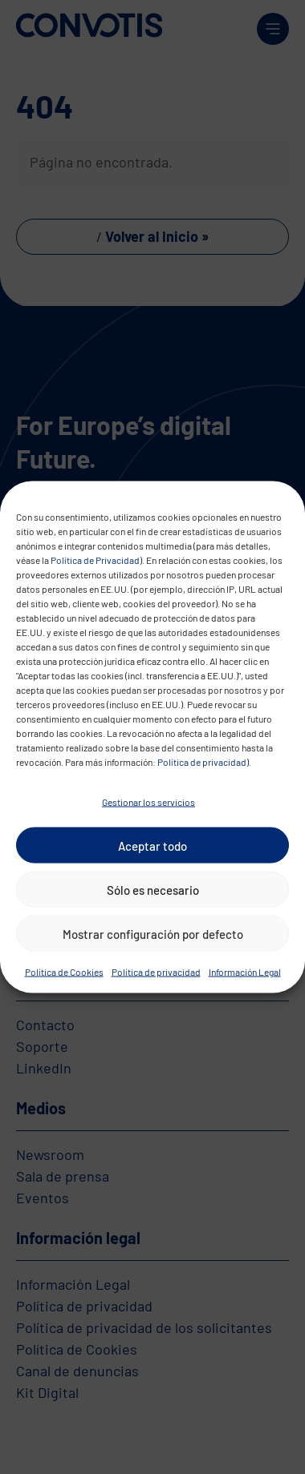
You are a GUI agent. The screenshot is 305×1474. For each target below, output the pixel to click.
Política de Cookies (64, 971)
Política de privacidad (201, 761)
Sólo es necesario (153, 889)
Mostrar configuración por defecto (153, 933)
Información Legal (245, 971)
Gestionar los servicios (148, 801)
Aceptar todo (152, 845)
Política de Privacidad (95, 560)
